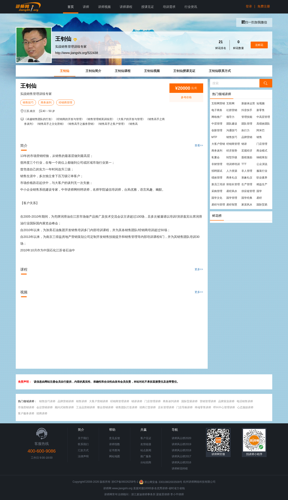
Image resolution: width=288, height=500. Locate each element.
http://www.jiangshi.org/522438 (76, 53)
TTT (243, 164)
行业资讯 (190, 7)
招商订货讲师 (148, 407)
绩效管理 (217, 177)
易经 (259, 197)
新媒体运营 (248, 103)
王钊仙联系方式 (220, 71)
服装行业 (261, 170)
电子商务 (217, 110)
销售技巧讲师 (47, 401)
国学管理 (231, 197)
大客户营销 (218, 143)
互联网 (230, 103)
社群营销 (231, 110)
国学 (259, 191)
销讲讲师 (136, 401)
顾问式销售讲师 (64, 407)
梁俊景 (160, 494)
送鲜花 (259, 45)
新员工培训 (218, 184)
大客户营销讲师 (98, 401)
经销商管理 (65, 102)
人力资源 (231, 170)
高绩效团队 (263, 123)
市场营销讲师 (26, 407)
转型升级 (231, 157)
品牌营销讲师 (66, 401)
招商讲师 (41, 413)
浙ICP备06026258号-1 (124, 482)
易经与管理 (218, 204)
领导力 (230, 116)
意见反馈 (114, 438)
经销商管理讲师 (119, 401)
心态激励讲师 (245, 407)
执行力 (245, 130)
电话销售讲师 (245, 401)
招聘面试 (217, 170)
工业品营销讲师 (85, 407)
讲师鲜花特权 (180, 468)
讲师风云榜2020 (181, 438)
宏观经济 (246, 150)
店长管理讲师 (166, 407)
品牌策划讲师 (226, 401)
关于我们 (83, 438)
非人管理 (246, 170)
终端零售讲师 (203, 407)
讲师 (86, 7)
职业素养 (261, 177)
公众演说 (261, 164)
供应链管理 (248, 191)
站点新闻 (145, 450)
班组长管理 (233, 184)
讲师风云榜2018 (181, 450)
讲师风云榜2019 (181, 444)
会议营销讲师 (44, 407)
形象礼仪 (246, 177)
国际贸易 (261, 204)
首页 (71, 7)
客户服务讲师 (26, 413)
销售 (259, 137)
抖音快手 (246, 110)
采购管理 (217, 191)
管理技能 (246, 116)
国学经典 (246, 197)
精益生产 (261, 184)
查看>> (199, 145)
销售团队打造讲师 (126, 407)
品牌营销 (246, 137)
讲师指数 (114, 444)
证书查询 (114, 450)
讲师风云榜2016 (181, 462)
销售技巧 (28, 102)
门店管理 (261, 143)
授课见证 (147, 7)
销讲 (244, 143)
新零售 (260, 110)
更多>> (199, 269)
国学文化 (217, 197)
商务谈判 (46, 102)
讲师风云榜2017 (181, 456)
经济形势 (231, 150)
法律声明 (83, 456)
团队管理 (246, 123)
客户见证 (145, 438)
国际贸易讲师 (189, 401)
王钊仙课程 (122, 71)
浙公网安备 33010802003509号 (161, 482)
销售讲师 (81, 401)
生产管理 (246, 184)
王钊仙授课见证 (184, 71)
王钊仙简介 (93, 71)
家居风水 (246, 204)
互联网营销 (218, 103)
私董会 (216, 157)
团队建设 (231, 123)
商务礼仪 (231, 177)
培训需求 (169, 7)
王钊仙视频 (152, 71)
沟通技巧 (231, 130)
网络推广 (217, 116)
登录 (249, 6)
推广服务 (145, 456)
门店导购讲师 (184, 407)
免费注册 (263, 6)
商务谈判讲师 (171, 401)
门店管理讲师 (152, 401)
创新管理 (217, 130)
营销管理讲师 (208, 401)
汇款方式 (83, 450)
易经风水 (231, 191)
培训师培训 (233, 164)
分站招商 (145, 462)
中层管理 (217, 123)
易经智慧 (231, 204)
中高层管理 (263, 116)
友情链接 (145, 444)
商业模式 (261, 150)
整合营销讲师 (105, 407)
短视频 (260, 103)
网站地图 (114, 456)
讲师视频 (104, 7)
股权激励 (246, 157)
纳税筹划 (261, 157)
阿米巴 (260, 130)
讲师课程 (126, 7)
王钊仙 (64, 71)
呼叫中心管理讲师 (224, 407)
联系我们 (83, 444)
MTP (214, 137)
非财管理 (217, 164)
